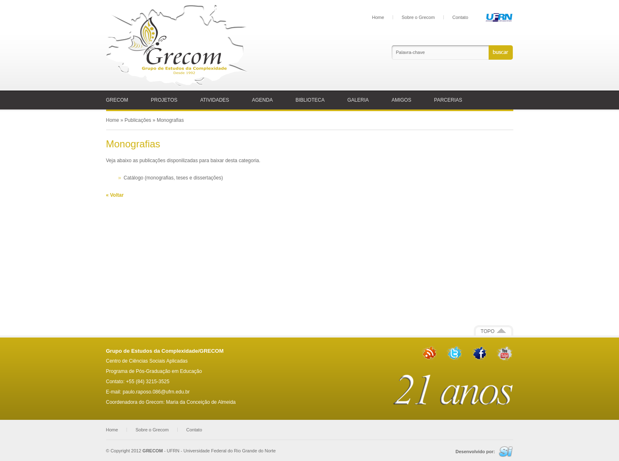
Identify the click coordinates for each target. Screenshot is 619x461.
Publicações (138, 120)
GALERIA (358, 100)
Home (378, 17)
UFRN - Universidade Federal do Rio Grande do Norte (221, 450)
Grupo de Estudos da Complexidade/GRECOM (165, 351)
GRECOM (117, 100)
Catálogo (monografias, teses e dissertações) (173, 178)
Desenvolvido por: (475, 451)
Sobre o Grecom (418, 17)
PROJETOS (164, 100)
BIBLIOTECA (310, 100)
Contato (460, 17)
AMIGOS (401, 100)
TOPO (493, 331)
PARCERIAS (448, 100)
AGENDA (262, 100)
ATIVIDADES (214, 100)
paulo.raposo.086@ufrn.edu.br (156, 392)
